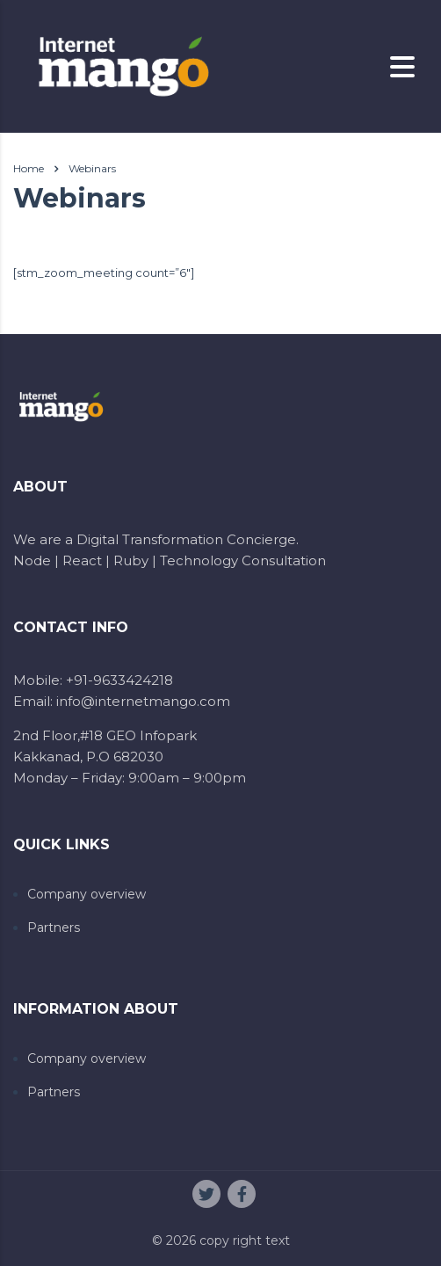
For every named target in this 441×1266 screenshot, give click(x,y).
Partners (53, 927)
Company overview (86, 894)
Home (28, 168)
